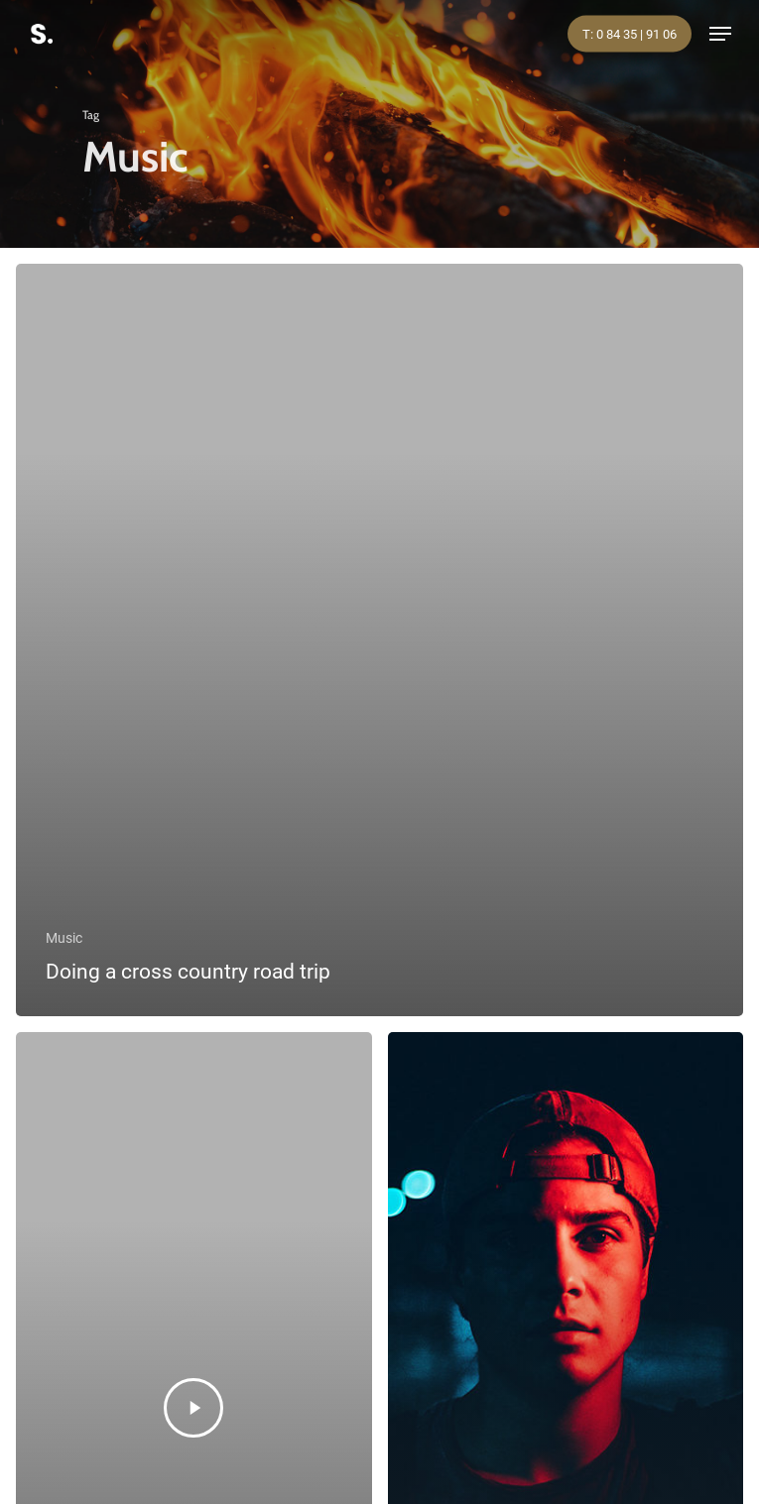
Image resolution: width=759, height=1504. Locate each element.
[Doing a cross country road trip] (379, 640)
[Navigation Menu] (720, 34)
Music (64, 938)
